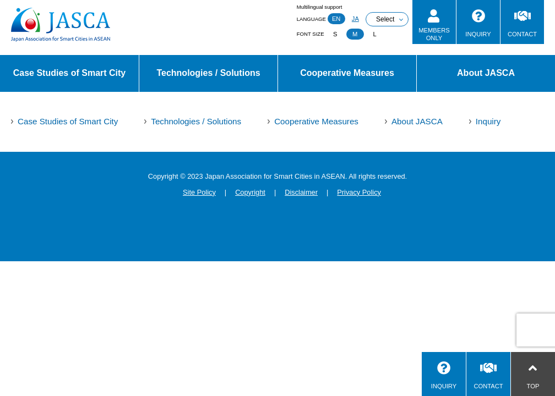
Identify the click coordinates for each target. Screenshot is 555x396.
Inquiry (488, 121)
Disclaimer (301, 192)
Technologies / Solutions (208, 73)
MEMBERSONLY (434, 34)
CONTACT (522, 34)
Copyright (250, 192)
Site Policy (199, 192)
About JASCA (486, 73)
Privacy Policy (359, 192)
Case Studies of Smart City (69, 73)
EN (336, 18)
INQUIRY (478, 34)
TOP (533, 386)
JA (355, 18)
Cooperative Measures (347, 73)
